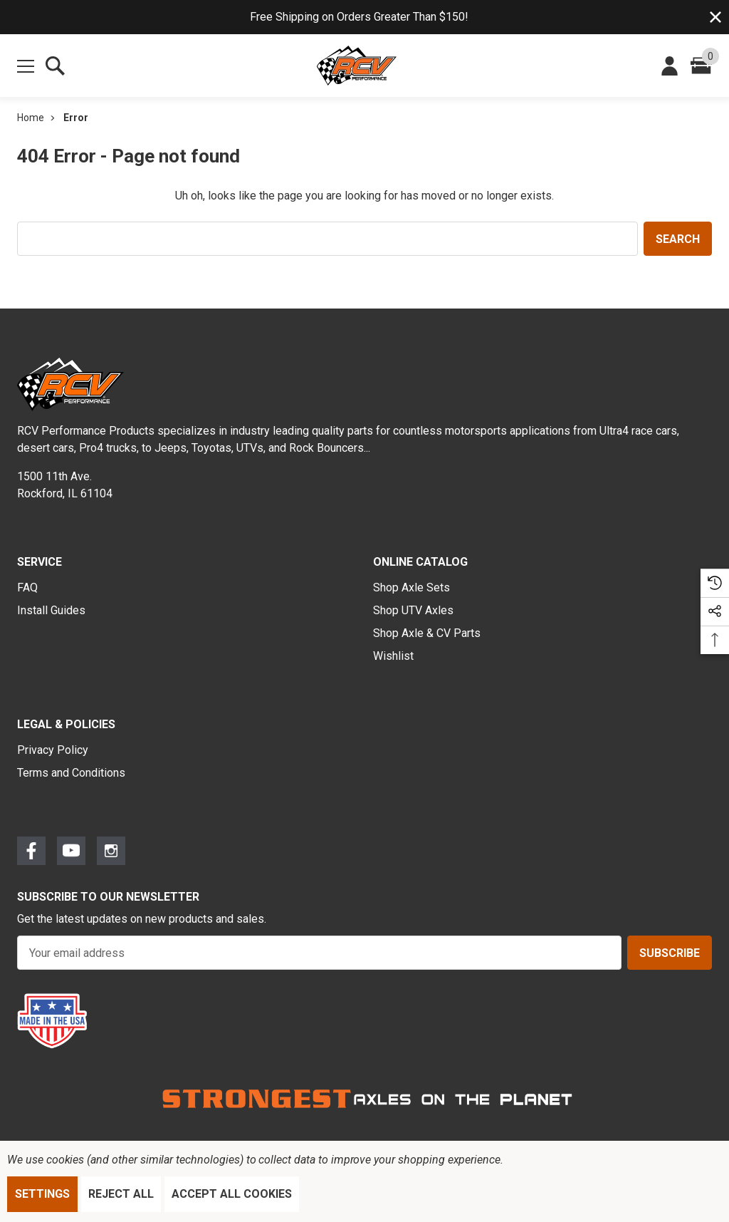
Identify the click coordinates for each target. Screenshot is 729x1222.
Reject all (121, 1194)
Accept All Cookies (232, 1194)
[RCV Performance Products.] (357, 65)
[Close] (715, 17)
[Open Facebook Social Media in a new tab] (31, 853)
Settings (42, 1194)
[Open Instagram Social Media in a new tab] (111, 853)
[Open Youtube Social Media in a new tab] (71, 853)
